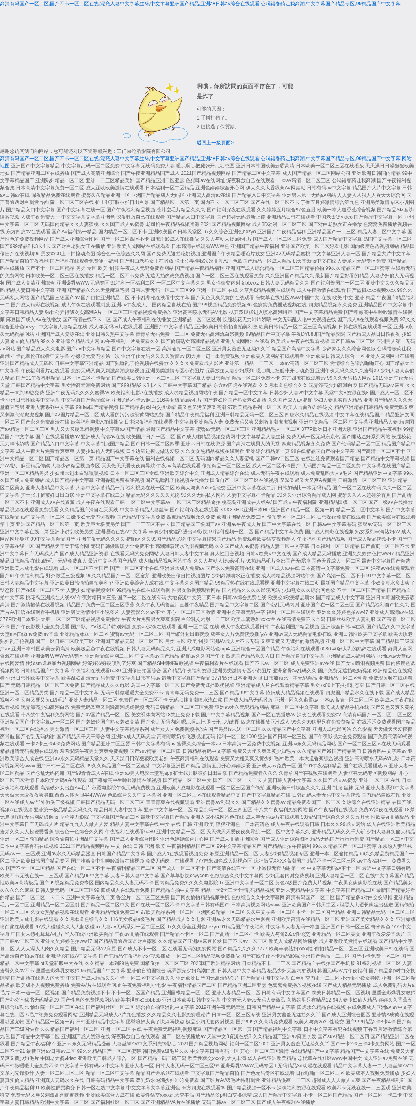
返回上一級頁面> (215, 143)
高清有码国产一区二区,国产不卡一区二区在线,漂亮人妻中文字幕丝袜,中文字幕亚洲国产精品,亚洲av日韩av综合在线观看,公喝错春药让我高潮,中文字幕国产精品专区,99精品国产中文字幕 (200, 4)
